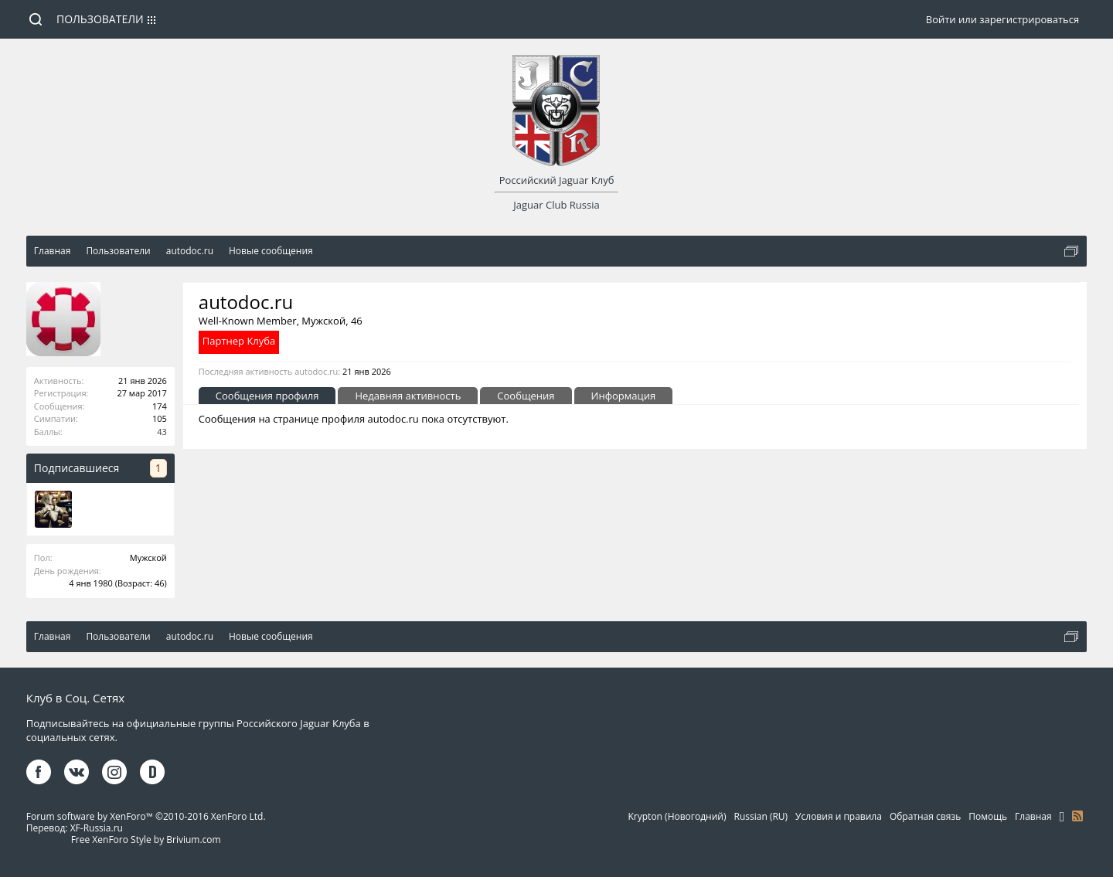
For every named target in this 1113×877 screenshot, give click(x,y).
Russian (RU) (761, 816)
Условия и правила (838, 816)
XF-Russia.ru (96, 828)
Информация (623, 396)
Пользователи (100, 19)
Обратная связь (925, 816)
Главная (1033, 816)
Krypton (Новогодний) (677, 816)
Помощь (987, 816)
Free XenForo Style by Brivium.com (146, 839)
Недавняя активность (408, 396)
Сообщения (525, 396)
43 (162, 431)
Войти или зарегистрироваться (1002, 19)
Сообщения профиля (267, 396)
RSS (1077, 816)
